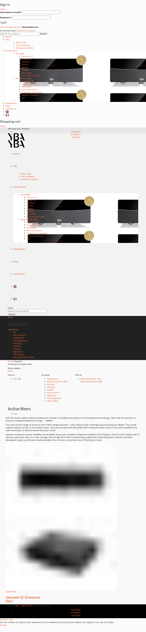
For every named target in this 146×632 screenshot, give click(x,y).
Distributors (11, 103)
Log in (3, 22)
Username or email (11, 12)
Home (8, 37)
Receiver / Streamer (30, 95)
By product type (24, 78)
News (8, 106)
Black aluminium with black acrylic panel (91, 380)
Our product (11, 50)
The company (23, 45)
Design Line (26, 59)
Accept (3, 625)
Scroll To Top (6, 619)
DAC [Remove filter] (15, 413)
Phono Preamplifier (29, 89)
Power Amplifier (28, 81)
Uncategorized (20, 340)
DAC (23, 98)
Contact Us (11, 108)
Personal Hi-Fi (27, 56)
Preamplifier (27, 87)
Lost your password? (10, 27)
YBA (7, 39)
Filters (10, 371)
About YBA (21, 42)
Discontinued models (31, 76)
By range (20, 53)
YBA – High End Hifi (24, 605)
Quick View (11, 591)
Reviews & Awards (24, 48)
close (2, 9)
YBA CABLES (27, 73)
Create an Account (26, 30)
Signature (26, 62)
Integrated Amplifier (30, 84)
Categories (13, 329)
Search (43, 33)
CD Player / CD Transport (32, 92)
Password (6, 17)
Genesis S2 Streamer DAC (23, 599)
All (14, 332)
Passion (25, 64)
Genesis (25, 67)
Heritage (25, 70)
